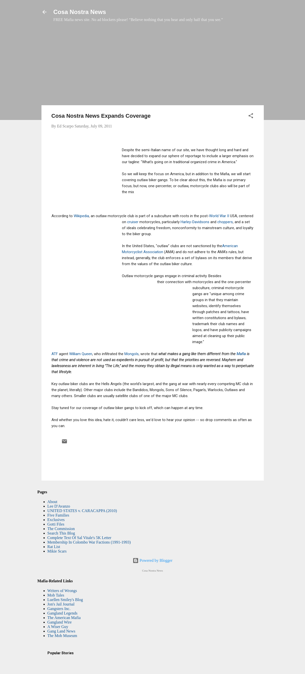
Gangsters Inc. (58, 609)
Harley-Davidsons (195, 222)
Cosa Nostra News (79, 11)
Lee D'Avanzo (58, 506)
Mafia (241, 354)
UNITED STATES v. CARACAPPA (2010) (82, 511)
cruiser (132, 222)
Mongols (131, 354)
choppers (225, 222)
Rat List (53, 547)
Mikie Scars (57, 551)
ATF (54, 354)
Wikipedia (81, 216)
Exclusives (56, 520)
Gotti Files (55, 524)
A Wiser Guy (57, 627)
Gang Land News (61, 631)
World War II (219, 216)
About (52, 502)
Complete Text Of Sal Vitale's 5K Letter (79, 538)
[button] (251, 116)
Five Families (58, 515)
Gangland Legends (62, 613)
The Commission (61, 529)
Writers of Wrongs (62, 591)
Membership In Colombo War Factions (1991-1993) (89, 542)
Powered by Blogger (153, 560)
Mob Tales (55, 595)
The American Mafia (64, 618)
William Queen (80, 354)
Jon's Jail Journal (61, 604)
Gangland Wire (59, 622)
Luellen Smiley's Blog (65, 600)
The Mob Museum (62, 636)
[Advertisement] (152, 66)
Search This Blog (61, 533)
